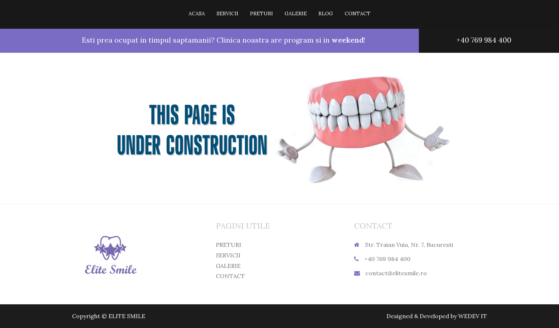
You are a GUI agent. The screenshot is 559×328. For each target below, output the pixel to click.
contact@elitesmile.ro (396, 273)
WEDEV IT (472, 316)
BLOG (325, 13)
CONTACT (357, 13)
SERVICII (227, 13)
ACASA (197, 13)
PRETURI (261, 13)
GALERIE (296, 13)
